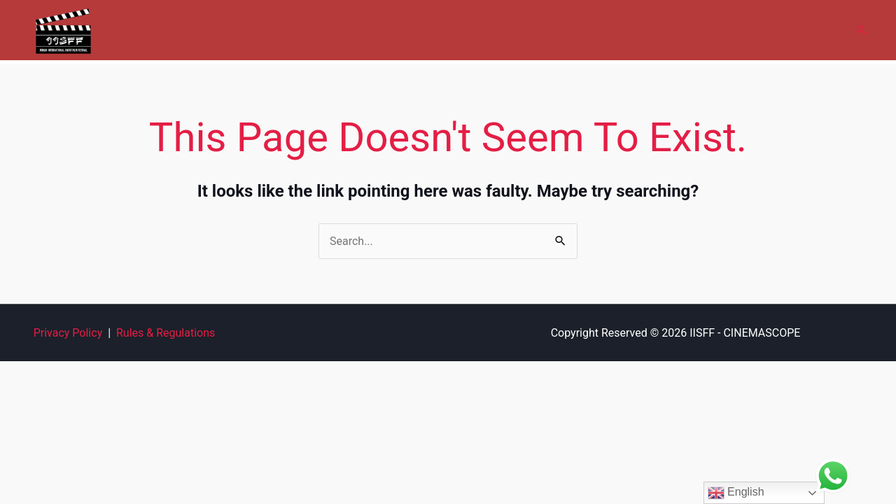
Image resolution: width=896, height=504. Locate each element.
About (350, 30)
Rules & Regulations (165, 333)
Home (298, 30)
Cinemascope (421, 30)
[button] (861, 30)
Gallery (496, 30)
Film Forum (645, 30)
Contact (811, 30)
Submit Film (565, 30)
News (755, 30)
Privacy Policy (68, 333)
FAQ (707, 30)
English (736, 492)
